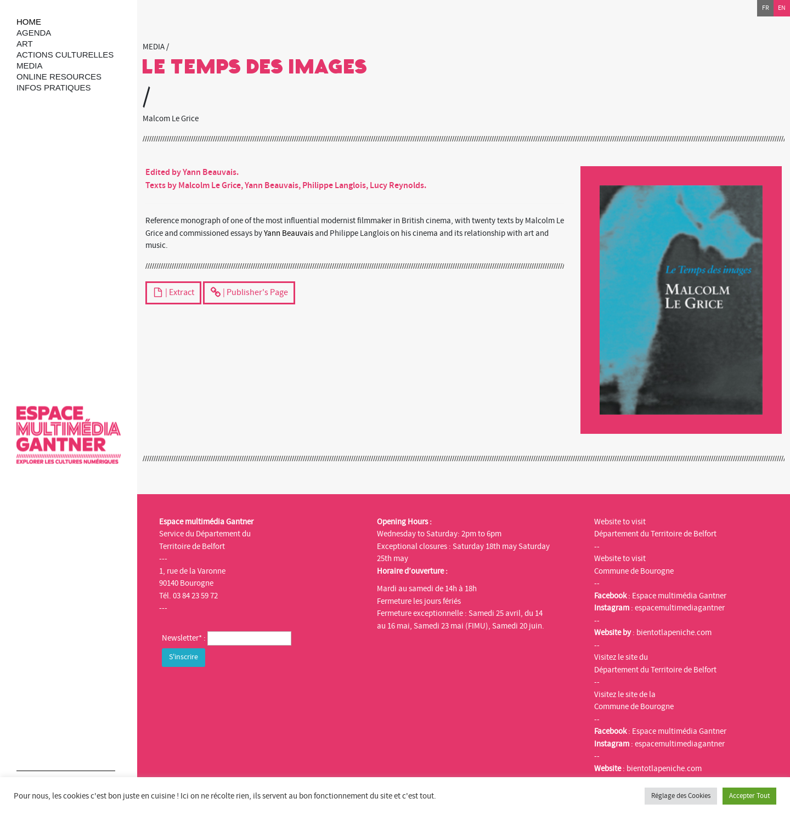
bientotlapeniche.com (674, 632)
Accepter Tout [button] (749, 795)
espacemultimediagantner (680, 608)
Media (29, 65)
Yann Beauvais (288, 233)
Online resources (58, 76)
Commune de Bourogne (634, 571)
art (24, 43)
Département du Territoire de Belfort (655, 534)
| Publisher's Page (249, 293)
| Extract (173, 293)
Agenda (33, 32)
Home (28, 21)
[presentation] (245, 691)
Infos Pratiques (53, 87)
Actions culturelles (65, 54)
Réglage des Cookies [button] (680, 795)
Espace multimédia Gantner (679, 596)
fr (765, 8)
